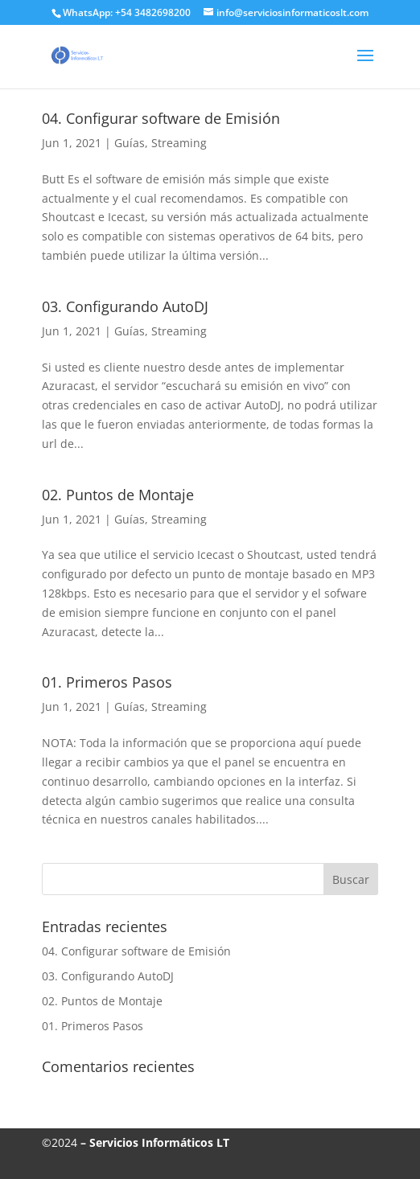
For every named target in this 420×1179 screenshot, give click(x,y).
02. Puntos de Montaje (118, 494)
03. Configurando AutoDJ (125, 306)
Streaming (179, 142)
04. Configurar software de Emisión (161, 118)
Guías (129, 142)
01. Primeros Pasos (107, 682)
